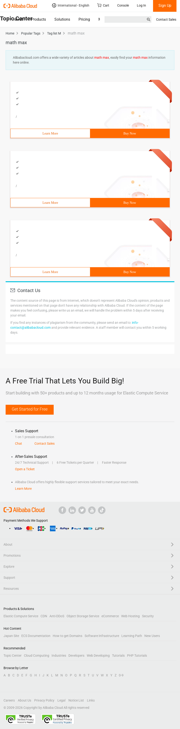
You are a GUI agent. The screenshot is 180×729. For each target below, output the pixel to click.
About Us (24, 700)
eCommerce (110, 616)
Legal (61, 700)
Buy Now (129, 133)
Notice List (76, 700)
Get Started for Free (30, 409)
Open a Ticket (25, 469)
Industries (59, 655)
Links (91, 700)
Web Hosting (130, 616)
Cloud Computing (36, 655)
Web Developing (98, 655)
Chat (18, 443)
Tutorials (118, 655)
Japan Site (11, 636)
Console (123, 5)
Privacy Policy (44, 700)
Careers (9, 700)
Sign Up (164, 5)
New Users (152, 636)
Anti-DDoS (56, 616)
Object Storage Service (83, 616)
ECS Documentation (35, 636)
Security (148, 616)
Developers (76, 655)
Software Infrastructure (102, 636)
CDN (44, 616)
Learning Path (131, 636)
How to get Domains (67, 636)
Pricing (84, 19)
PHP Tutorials (137, 655)
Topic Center (13, 655)
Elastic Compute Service (21, 616)
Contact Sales (166, 19)
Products (38, 19)
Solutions (62, 19)
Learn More (50, 133)
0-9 (121, 675)
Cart (103, 5)
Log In (141, 5)
